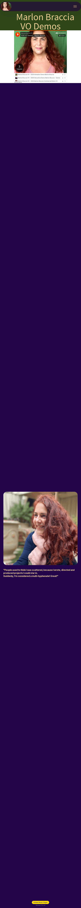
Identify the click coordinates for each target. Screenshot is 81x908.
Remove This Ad (40, 905)
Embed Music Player (40, 902)
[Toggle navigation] (75, 6)
